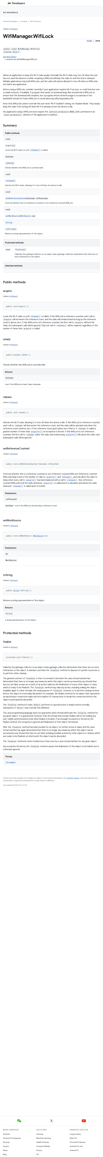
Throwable (10, 762)
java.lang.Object (9, 57)
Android (6, 1134)
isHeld (9, 163)
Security (6, 1142)
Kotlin (89, 41)
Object (15, 52)
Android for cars (76, 1146)
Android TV (74, 1150)
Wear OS (73, 1138)
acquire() (36, 431)
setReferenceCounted (16, 198)
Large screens (75, 1134)
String (9, 222)
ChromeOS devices (77, 1142)
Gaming (39, 1134)
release (9, 181)
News (5, 1150)
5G (37, 1154)
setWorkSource (13, 216)
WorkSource (26, 216)
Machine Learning (43, 1138)
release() (35, 150)
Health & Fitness (42, 1142)
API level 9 (14, 526)
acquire (9, 145)
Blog (5, 1154)
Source (6, 1146)
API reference (10, 12)
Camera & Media (43, 1146)
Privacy (39, 1150)
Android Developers (10, 21)
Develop (24, 21)
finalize (19, 249)
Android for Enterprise (12, 1138)
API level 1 (14, 29)
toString (10, 229)
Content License (73, 778)
